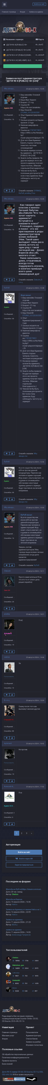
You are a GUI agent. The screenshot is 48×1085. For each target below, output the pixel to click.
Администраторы (33, 1036)
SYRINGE (37, 191)
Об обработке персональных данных (17, 1054)
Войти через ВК (24, 859)
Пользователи (32, 1032)
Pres (33, 193)
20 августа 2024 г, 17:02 (35, 787)
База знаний (7, 1064)
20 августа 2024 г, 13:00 (35, 508)
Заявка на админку (14, 920)
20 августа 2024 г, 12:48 (35, 288)
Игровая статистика (34, 1045)
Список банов (32, 1039)
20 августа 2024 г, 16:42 (35, 743)
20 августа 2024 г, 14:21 (35, 614)
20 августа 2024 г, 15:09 (35, 700)
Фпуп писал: (26, 295)
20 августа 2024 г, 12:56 (35, 462)
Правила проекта (9, 1061)
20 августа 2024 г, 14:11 (35, 571)
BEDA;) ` (15, 925)
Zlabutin (37, 280)
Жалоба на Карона (14, 899)
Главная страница (9, 12)
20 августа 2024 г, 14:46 (35, 657)
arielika (28, 193)
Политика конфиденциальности (15, 1058)
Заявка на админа (36, 12)
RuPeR (21, 193)
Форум (22, 12)
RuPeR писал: (26, 515)
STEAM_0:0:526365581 (30, 113)
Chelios (15, 894)
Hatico (14, 904)
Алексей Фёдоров (11, 786)
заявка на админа (14, 930)
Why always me (10, 89)
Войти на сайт (39, 4)
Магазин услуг (8, 1036)
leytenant (8, 743)
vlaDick (7, 657)
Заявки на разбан (33, 1042)
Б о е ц (7, 700)
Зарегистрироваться (24, 865)
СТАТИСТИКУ (35, 130)
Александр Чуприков (21, 935)
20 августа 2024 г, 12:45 (35, 89)
